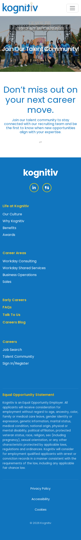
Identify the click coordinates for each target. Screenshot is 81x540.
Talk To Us (11, 314)
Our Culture (12, 214)
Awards (9, 234)
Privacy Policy (40, 488)
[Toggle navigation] (72, 8)
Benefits (9, 227)
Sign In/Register (16, 363)
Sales (7, 281)
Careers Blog (14, 322)
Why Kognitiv (13, 221)
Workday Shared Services (24, 267)
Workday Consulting (19, 261)
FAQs (7, 307)
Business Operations (20, 274)
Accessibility (41, 499)
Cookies (40, 509)
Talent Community (18, 356)
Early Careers (14, 299)
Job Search (12, 349)
